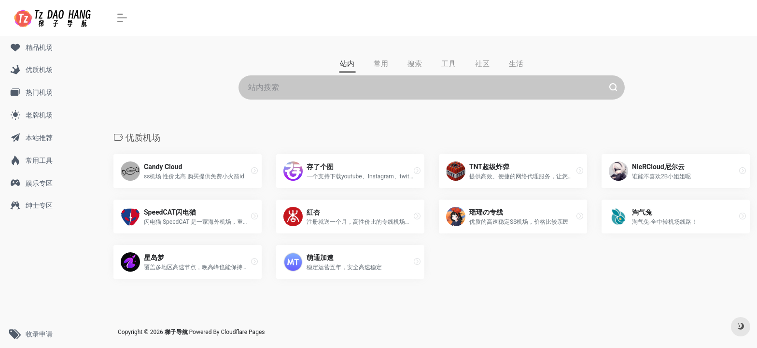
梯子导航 (177, 332)
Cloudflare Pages (243, 332)
